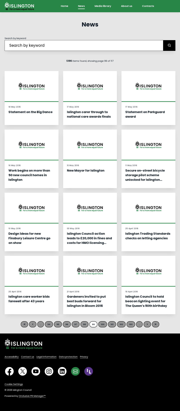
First (24, 324)
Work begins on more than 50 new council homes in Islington (29, 175)
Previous (32, 324)
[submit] (169, 45)
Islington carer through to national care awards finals (89, 114)
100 (102, 324)
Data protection (68, 356)
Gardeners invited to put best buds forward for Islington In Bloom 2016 (86, 301)
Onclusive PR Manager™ (32, 396)
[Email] (75, 371)
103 (131, 324)
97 (75, 324)
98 (84, 324)
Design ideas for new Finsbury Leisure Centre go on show (29, 238)
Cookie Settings (14, 384)
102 (121, 324)
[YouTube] (35, 371)
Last (155, 324)
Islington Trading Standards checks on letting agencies (147, 235)
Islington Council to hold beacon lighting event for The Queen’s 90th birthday (146, 301)
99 (93, 324)
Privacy (84, 356)
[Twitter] (22, 371)
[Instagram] (49, 371)
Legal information (47, 356)
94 (48, 324)
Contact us (27, 356)
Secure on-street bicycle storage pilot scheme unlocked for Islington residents (145, 177)
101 (112, 324)
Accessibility (12, 356)
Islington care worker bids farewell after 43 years (29, 298)
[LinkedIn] (62, 371)
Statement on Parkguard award (145, 114)
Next (147, 324)
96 (66, 324)
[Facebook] (9, 371)
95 (58, 324)
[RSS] (88, 371)
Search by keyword (15, 38)
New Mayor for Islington (85, 170)
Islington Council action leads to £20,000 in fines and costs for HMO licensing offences (89, 240)
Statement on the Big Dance (30, 112)
